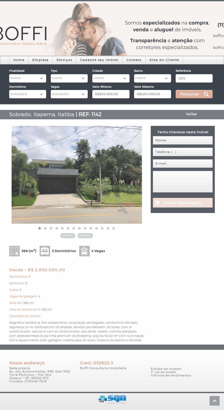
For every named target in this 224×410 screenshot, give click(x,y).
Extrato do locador (166, 369)
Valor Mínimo (101, 87)
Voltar (191, 114)
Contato (134, 60)
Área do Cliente (164, 60)
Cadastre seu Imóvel (99, 60)
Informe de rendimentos (171, 375)
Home (18, 60)
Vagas (55, 87)
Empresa (40, 60)
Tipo (54, 71)
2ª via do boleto (163, 372)
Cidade (97, 71)
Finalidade (16, 71)
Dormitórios (17, 87)
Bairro (138, 71)
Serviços (64, 60)
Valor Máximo (144, 87)
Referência (183, 71)
